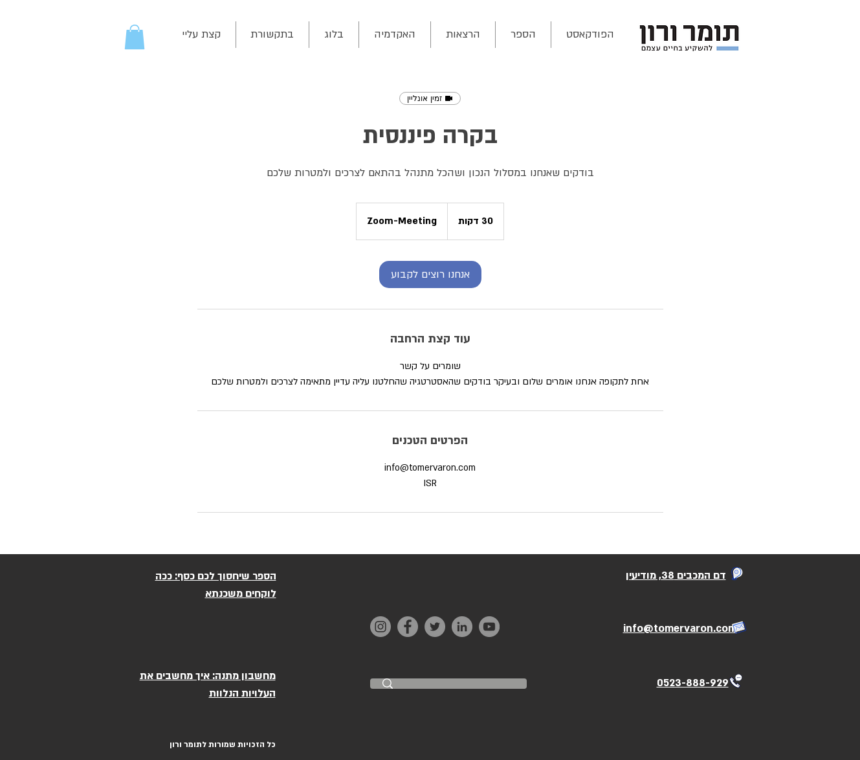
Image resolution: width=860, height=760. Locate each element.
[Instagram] (380, 626)
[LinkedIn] (462, 626)
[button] (134, 37)
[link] (430, 274)
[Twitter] (434, 626)
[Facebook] (407, 626)
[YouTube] (489, 626)
